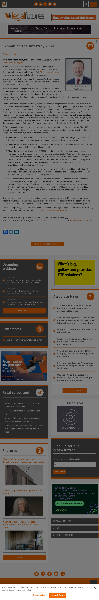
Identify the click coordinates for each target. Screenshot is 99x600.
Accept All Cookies (58, 595)
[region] (49, 592)
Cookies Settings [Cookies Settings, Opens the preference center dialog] (39, 595)
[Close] (95, 588)
